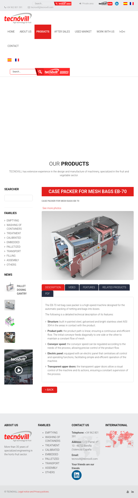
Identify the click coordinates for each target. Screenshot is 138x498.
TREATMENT (14, 233)
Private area (86, 3)
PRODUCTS (42, 31)
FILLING (11, 255)
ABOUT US (25, 31)
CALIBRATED (14, 237)
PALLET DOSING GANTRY (22, 290)
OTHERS (11, 264)
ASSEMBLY (13, 260)
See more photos (52, 208)
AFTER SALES (62, 31)
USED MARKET (83, 31)
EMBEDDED (13, 242)
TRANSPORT (14, 251)
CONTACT (13, 46)
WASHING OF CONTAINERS (14, 227)
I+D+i (122, 31)
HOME (11, 31)
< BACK (49, 389)
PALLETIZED (13, 246)
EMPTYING (13, 220)
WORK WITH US (105, 31)
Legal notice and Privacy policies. (33, 491)
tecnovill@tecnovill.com (40, 7)
